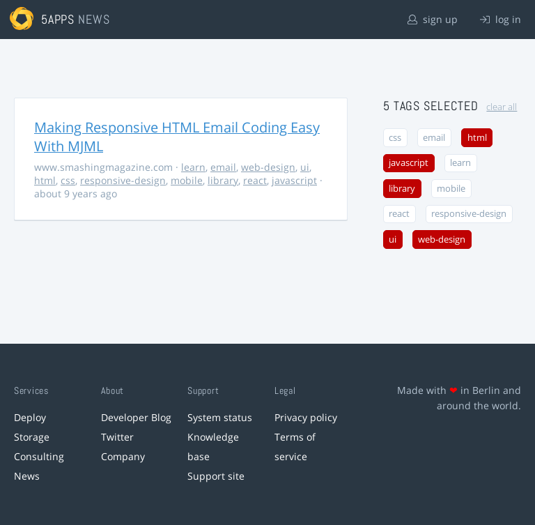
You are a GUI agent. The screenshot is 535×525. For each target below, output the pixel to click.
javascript (294, 180)
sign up (433, 19)
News (27, 475)
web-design (268, 167)
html (45, 180)
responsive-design (123, 180)
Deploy (30, 417)
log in (500, 19)
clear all (501, 107)
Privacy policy (305, 417)
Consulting (39, 456)
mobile (187, 180)
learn (193, 167)
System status (219, 417)
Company (123, 456)
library (223, 180)
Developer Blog (136, 417)
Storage (31, 436)
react (255, 180)
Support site (216, 475)
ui (304, 167)
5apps (58, 19)
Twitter (117, 436)
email (223, 167)
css (68, 180)
